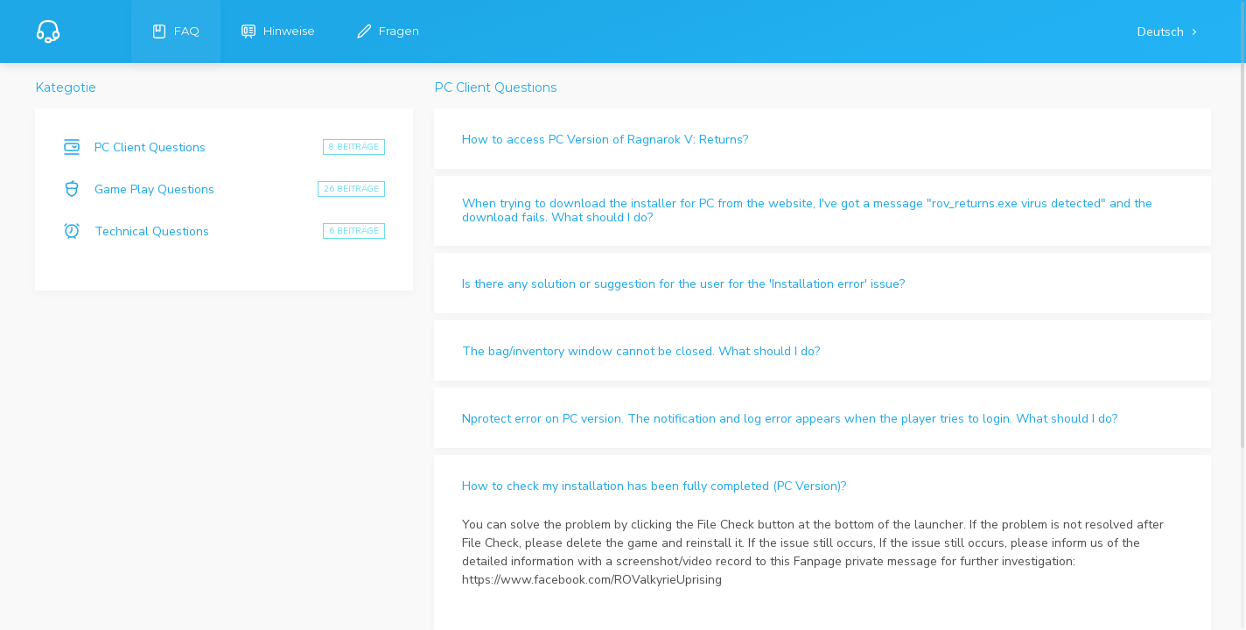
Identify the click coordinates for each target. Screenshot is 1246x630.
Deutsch (1162, 32)
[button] (822, 138)
